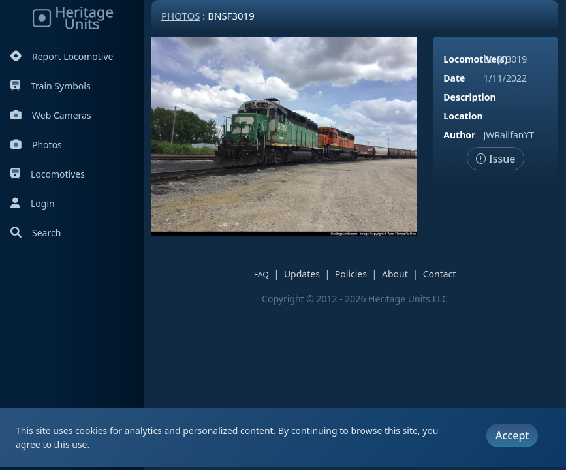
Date (454, 78)
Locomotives (47, 174)
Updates (302, 274)
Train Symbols (50, 86)
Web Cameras (50, 115)
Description (469, 97)
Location (462, 116)
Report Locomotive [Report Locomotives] (61, 56)
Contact (439, 274)
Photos (36, 144)
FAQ (261, 274)
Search (35, 233)
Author (459, 135)
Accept (512, 435)
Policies (351, 274)
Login (32, 203)
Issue (496, 158)
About (395, 274)
